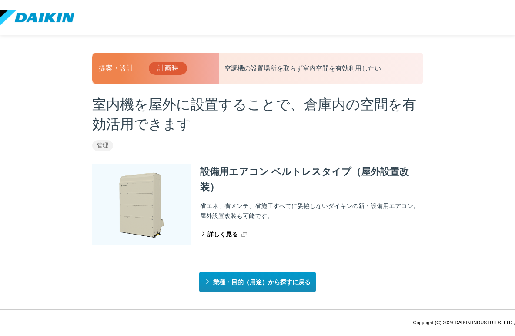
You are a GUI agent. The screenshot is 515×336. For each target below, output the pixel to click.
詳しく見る (222, 234)
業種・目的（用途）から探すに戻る (262, 282)
